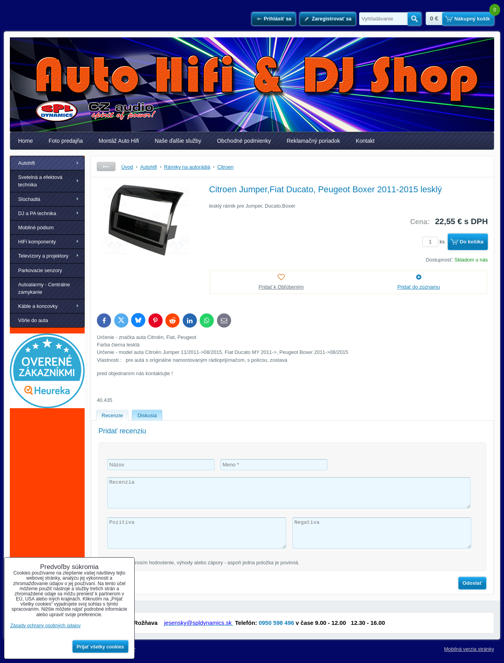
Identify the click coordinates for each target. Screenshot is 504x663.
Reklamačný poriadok (313, 141)
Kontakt (365, 141)
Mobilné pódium (36, 227)
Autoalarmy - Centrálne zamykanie (44, 288)
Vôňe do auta (33, 320)
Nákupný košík (472, 19)
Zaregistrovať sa (332, 19)
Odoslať (472, 583)
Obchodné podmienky (244, 141)
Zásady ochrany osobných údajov (45, 625)
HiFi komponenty (37, 242)
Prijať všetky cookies (100, 647)
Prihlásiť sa (277, 19)
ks (434, 242)
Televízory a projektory (43, 256)
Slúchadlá (29, 199)
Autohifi (26, 163)
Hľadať (414, 19)
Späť (106, 166)
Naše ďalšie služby (178, 141)
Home (25, 141)
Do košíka (472, 242)
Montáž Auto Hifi (118, 141)
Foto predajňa (66, 141)
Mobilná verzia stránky (469, 649)
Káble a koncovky (37, 306)
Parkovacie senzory (40, 270)
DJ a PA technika (37, 213)
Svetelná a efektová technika (40, 181)
